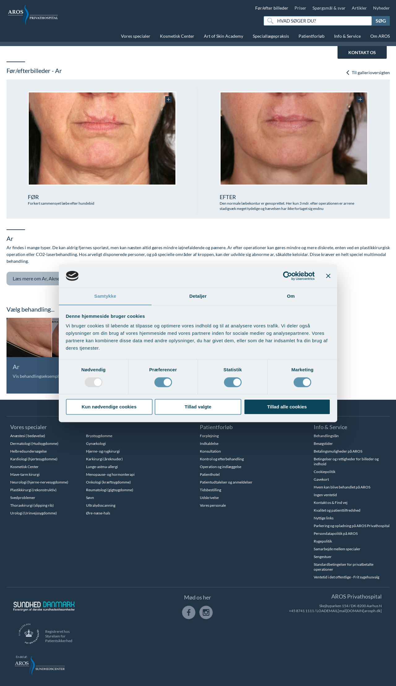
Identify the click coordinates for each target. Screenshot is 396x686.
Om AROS (380, 36)
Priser (300, 8)
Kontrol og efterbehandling (222, 459)
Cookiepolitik (324, 471)
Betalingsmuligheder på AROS (338, 451)
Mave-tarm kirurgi (25, 474)
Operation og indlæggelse (220, 466)
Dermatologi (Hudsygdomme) (34, 443)
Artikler (359, 8)
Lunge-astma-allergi (102, 466)
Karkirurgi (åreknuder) (104, 459)
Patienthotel (210, 474)
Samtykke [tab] (105, 296)
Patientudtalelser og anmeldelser (226, 482)
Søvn (90, 497)
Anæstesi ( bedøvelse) (27, 435)
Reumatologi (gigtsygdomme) (109, 490)
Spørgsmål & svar (329, 8)
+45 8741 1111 (301, 610)
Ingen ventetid (325, 494)
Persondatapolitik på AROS (336, 533)
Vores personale (213, 505)
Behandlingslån (326, 435)
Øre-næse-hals (98, 513)
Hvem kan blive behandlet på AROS (342, 487)
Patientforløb (312, 36)
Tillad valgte (198, 407)
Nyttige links (324, 518)
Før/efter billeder (271, 8)
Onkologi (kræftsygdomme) (108, 482)
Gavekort (321, 479)
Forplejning (209, 435)
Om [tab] (291, 296)
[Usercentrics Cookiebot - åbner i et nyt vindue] (287, 275)
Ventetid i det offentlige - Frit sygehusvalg (346, 577)
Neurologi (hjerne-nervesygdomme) (39, 482)
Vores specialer (135, 36)
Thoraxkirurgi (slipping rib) (32, 505)
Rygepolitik (323, 541)
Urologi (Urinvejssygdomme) (33, 513)
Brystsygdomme (99, 435)
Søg (381, 20)
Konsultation (210, 451)
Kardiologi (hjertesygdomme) (34, 459)
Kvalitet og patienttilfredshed (337, 510)
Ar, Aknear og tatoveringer (59, 279)
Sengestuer (323, 556)
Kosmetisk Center (177, 36)
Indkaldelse (209, 443)
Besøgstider (323, 443)
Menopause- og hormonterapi (110, 474)
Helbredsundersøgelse (28, 451)
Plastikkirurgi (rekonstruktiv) (33, 490)
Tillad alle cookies (287, 407)
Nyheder (381, 8)
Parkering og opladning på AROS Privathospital (352, 525)
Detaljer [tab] (198, 296)
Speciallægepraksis (271, 36)
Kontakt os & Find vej (330, 502)
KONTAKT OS (362, 52)
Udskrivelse (209, 497)
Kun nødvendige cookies (109, 407)
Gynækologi (96, 443)
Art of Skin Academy (223, 36)
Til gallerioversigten (368, 72)
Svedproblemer (22, 497)
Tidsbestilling (210, 490)
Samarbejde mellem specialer (337, 549)
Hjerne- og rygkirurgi (103, 451)
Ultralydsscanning (100, 505)
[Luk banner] (328, 276)
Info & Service (347, 36)
